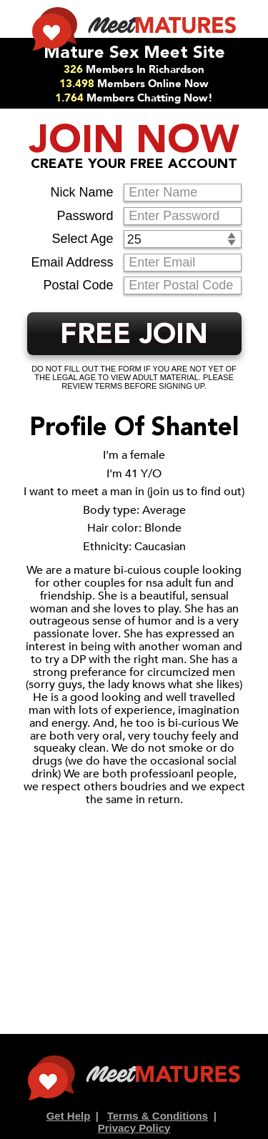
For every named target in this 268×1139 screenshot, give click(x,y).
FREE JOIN (134, 336)
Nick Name (81, 192)
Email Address (72, 262)
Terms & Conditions (157, 1115)
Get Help (68, 1115)
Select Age (82, 239)
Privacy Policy (134, 1128)
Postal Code (78, 285)
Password (84, 216)
